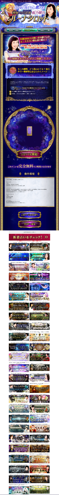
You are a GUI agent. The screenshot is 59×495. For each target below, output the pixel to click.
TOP (5, 35)
